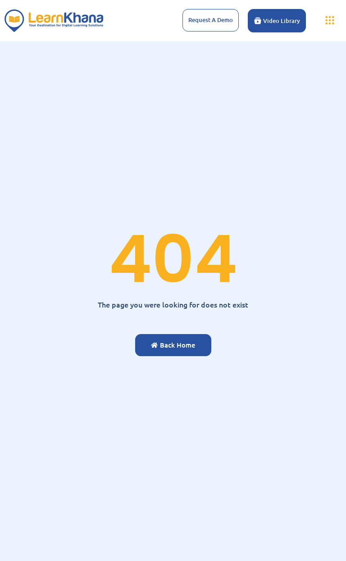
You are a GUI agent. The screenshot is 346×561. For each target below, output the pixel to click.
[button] (329, 21)
